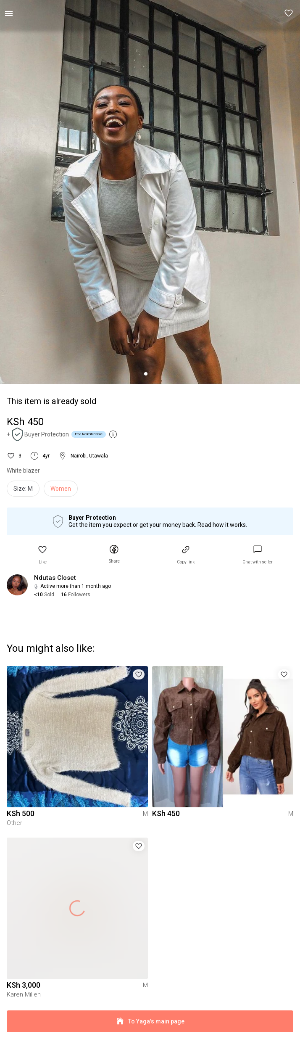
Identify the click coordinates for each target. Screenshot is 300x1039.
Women (60, 488)
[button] (289, 13)
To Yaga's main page (150, 1021)
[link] (257, 555)
